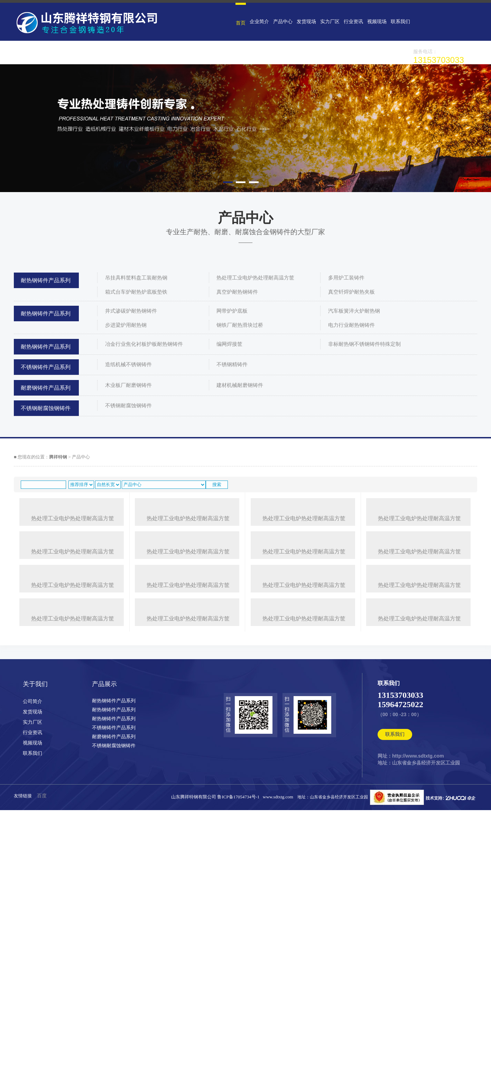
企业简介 (258, 21)
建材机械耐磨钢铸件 (239, 385)
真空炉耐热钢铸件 (237, 292)
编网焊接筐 (229, 344)
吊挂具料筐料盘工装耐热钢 (136, 278)
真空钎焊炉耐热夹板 (351, 292)
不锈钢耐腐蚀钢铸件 (46, 408)
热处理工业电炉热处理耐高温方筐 (255, 278)
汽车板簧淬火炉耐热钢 (354, 311)
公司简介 (32, 974)
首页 (240, 23)
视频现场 (372, 21)
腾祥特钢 (58, 456)
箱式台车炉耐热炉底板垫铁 (136, 292)
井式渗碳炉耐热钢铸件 (131, 311)
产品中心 (281, 21)
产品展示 (104, 956)
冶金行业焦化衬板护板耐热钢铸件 (144, 344)
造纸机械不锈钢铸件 (128, 364)
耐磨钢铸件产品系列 (46, 388)
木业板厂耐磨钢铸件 (128, 385)
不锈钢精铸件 (232, 364)
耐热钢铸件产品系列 (46, 280)
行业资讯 (349, 21)
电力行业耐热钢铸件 (351, 325)
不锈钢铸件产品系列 (46, 367)
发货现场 (304, 21)
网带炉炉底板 (232, 311)
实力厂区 (326, 21)
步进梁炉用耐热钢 (126, 325)
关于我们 (35, 956)
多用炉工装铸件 (346, 278)
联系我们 (395, 21)
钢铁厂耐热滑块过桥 (239, 325)
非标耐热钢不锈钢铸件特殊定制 (364, 344)
